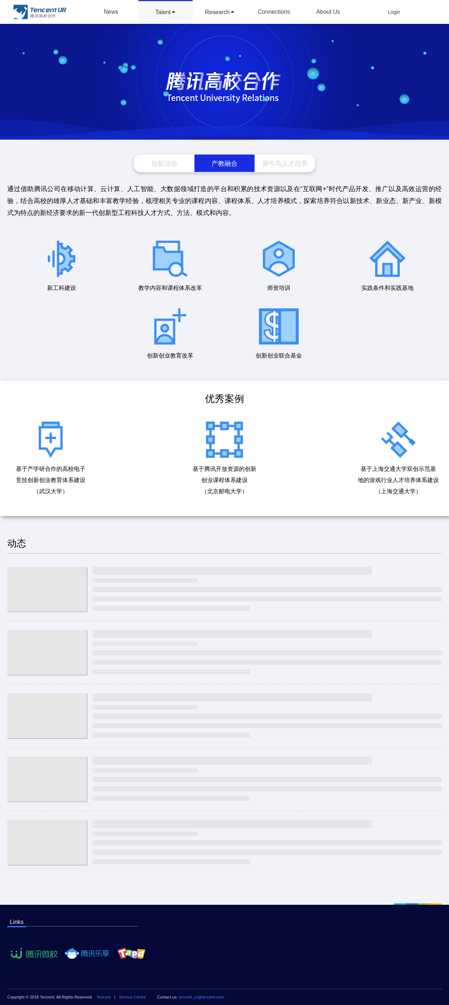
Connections (274, 12)
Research (217, 12)
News (111, 12)
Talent (163, 12)
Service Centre (132, 997)
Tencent (103, 997)
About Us (328, 12)
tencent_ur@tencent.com (201, 997)
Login (394, 12)
